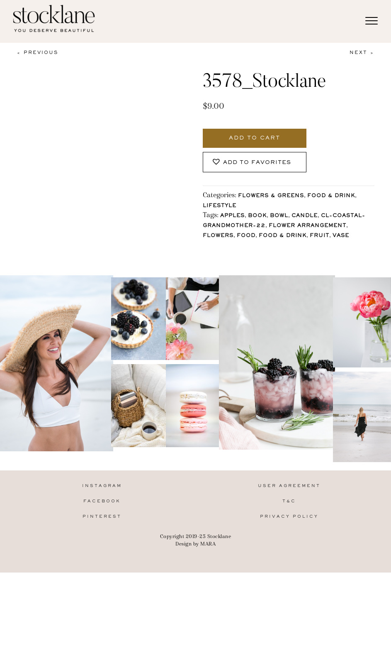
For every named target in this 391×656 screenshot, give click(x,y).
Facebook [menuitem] (102, 587)
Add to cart (254, 138)
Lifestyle (219, 206)
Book (257, 216)
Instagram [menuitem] (102, 571)
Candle (304, 216)
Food (246, 236)
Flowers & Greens (271, 196)
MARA (208, 629)
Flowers (218, 236)
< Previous (37, 53)
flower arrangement (307, 226)
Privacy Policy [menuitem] (289, 602)
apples (232, 216)
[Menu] (371, 21)
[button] (254, 162)
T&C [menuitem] (289, 587)
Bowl (279, 216)
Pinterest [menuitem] (102, 602)
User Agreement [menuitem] (289, 571)
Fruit (319, 236)
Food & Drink (331, 196)
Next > (362, 53)
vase (341, 236)
